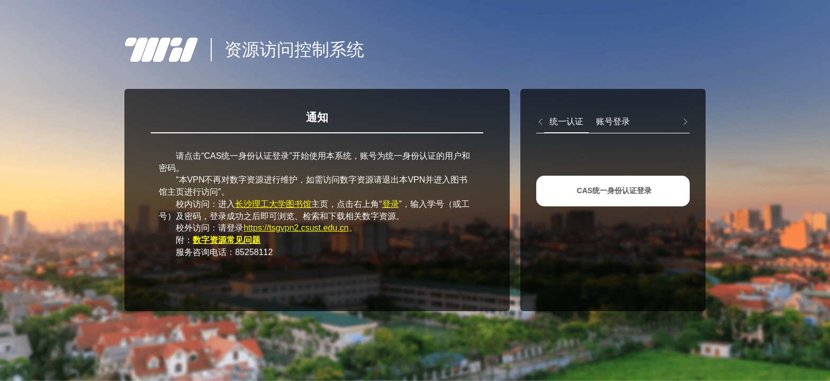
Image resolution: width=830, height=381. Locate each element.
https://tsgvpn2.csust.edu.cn (295, 227)
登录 (390, 203)
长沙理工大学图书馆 (273, 203)
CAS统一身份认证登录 (614, 190)
